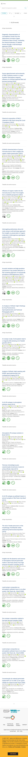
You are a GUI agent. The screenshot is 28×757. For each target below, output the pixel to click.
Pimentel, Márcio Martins (15, 436)
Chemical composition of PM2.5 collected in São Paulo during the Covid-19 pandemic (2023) (13, 120)
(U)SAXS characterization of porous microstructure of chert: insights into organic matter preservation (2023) (13, 151)
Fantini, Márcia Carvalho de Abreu (9, 536)
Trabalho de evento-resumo (9, 112)
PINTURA (9, 385)
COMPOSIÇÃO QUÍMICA (12, 133)
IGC (3, 55)
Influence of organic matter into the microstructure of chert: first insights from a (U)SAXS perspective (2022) (13, 192)
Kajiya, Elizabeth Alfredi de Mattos (9, 473)
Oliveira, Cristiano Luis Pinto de (18, 162)
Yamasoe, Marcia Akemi (13, 93)
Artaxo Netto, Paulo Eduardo (8, 91)
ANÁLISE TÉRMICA (17, 542)
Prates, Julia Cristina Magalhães (13, 348)
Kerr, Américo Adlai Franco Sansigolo (12, 567)
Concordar (13, 753)
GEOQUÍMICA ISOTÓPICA (17, 353)
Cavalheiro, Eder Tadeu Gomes (18, 243)
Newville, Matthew (8, 156)
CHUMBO (4, 354)
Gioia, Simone (5, 344)
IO (22, 168)
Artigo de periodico (7, 28)
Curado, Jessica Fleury (17, 472)
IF (24, 53)
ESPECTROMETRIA (6, 601)
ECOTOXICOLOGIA (11, 100)
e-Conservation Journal (11, 319)
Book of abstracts (10, 382)
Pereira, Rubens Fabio (12, 84)
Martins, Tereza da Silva (14, 159)
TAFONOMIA (22, 56)
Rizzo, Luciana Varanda (17, 90)
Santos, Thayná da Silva (19, 85)
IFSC (3, 169)
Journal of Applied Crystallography (13, 165)
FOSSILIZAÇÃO (15, 56)
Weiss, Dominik (22, 344)
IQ (17, 98)
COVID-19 (20, 133)
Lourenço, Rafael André (7, 158)
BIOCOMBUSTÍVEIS (19, 100)
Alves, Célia (16, 87)
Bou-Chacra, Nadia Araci (12, 280)
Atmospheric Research (11, 569)
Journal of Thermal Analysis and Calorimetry (15, 539)
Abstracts (8, 506)
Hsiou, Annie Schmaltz (18, 48)
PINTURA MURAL (10, 479)
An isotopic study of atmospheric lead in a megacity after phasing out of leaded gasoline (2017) (14, 341)
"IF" (10, 13)
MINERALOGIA (18, 479)
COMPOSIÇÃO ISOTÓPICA (17, 601)
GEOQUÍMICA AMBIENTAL (12, 414)
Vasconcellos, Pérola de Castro (19, 94)
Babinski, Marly (13, 344)
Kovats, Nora (21, 88)
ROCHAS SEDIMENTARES (13, 172)
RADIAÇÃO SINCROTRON (12, 287)
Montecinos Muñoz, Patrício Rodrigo (10, 155)
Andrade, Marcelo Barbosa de (8, 200)
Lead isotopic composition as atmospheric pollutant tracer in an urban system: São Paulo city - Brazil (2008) (14, 589)
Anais (7, 475)
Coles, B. (21, 622)
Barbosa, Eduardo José (7, 276)
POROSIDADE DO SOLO (7, 252)
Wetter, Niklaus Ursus (18, 156)
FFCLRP (22, 53)
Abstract (8, 657)
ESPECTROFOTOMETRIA (12, 320)
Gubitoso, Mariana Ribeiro (13, 277)
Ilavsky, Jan (22, 155)
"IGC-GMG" (18, 13)
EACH (13, 98)
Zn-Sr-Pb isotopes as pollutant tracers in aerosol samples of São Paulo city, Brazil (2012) (14, 498)
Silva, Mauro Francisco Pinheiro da (9, 533)
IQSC (6, 249)
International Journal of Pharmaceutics (14, 284)
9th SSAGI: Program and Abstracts (13, 410)
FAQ (4, 724)
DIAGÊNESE (9, 56)
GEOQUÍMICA (10, 250)
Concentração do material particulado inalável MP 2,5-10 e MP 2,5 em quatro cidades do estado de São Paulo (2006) (13, 680)
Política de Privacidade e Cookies (17, 747)
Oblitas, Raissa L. (6, 243)
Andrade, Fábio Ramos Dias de (10, 244)
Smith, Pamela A (17, 279)
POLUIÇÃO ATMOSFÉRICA (12, 354)
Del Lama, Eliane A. (14, 313)
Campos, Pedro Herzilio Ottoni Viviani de (16, 316)
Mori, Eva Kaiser (5, 313)
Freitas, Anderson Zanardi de (13, 160)
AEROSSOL (9, 353)
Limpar (25, 13)
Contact (24, 724)
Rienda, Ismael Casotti (11, 88)
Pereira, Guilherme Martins (8, 83)
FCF (9, 286)
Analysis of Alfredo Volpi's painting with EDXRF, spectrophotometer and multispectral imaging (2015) (13, 373)
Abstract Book (9, 245)
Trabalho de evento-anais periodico (11, 143)
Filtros (4, 13)
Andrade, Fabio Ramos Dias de (9, 49)
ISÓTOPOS (9, 509)
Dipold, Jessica (9, 202)
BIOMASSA (4, 101)
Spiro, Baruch (7, 345)
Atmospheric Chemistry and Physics (14, 97)
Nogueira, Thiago (6, 90)
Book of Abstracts (10, 128)
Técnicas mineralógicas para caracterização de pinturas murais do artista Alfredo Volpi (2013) (13, 467)
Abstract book (9, 205)
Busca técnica (18, 725)
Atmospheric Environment (11, 350)
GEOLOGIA (9, 570)
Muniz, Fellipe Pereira (7, 48)
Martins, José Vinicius (7, 87)
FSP (10, 98)
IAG (16, 98)
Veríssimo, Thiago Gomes (12, 347)
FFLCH (3, 351)
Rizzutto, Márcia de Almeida (13, 51)
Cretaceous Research (10, 53)
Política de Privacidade (10, 725)
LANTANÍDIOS (10, 542)
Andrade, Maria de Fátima (9, 95)
